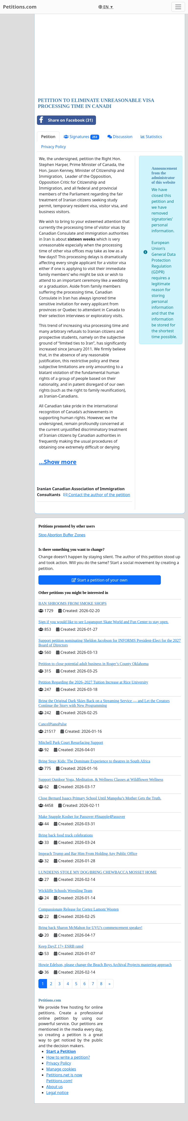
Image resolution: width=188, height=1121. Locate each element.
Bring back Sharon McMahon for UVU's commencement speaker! (90, 928)
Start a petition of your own (99, 580)
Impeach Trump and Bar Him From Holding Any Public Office (87, 853)
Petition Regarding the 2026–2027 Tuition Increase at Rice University (93, 682)
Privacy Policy (53, 146)
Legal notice (57, 1092)
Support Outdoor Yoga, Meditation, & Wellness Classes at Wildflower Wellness (100, 779)
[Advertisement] (109, 56)
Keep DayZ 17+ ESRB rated (60, 946)
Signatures (81, 137)
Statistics (151, 136)
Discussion (119, 136)
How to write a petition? (68, 1057)
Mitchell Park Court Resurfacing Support (70, 742)
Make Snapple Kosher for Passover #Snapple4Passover (81, 816)
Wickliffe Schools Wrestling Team (65, 891)
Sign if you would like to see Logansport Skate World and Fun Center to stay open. (103, 622)
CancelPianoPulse (52, 724)
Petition (48, 136)
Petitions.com (19, 6)
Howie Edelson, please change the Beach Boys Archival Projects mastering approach (105, 965)
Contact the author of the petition (96, 494)
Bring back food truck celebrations (65, 835)
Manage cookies (61, 1069)
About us (54, 1086)
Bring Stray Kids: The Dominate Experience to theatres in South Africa (94, 761)
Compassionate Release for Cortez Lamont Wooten (78, 909)
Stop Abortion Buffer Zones (61, 535)
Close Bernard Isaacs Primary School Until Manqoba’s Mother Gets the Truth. (99, 798)
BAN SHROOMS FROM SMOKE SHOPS (72, 603)
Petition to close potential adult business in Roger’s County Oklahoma (93, 664)
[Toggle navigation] (178, 7)
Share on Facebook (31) (65, 120)
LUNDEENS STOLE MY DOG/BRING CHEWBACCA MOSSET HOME (97, 872)
